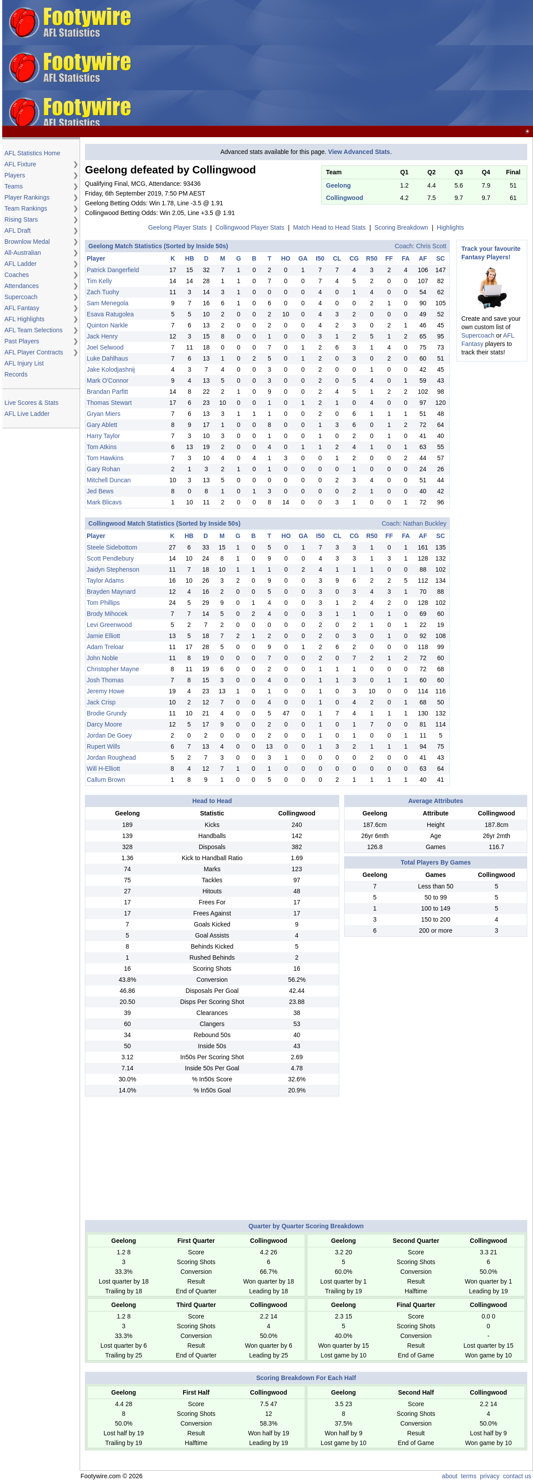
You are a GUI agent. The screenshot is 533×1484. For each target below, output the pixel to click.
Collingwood (344, 197)
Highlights (450, 227)
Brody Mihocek (107, 613)
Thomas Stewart (109, 402)
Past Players (21, 341)
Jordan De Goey (109, 735)
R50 (372, 258)
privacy (489, 1476)
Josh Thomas (105, 680)
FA (406, 258)
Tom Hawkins (105, 457)
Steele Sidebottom (112, 547)
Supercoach (21, 296)
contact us (517, 1476)
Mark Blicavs (104, 502)
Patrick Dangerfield (113, 269)
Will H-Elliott (103, 768)
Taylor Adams (105, 580)
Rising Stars (21, 219)
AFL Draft (17, 230)
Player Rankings (27, 197)
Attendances (21, 285)
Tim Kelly (99, 280)
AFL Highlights (24, 319)
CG (354, 258)
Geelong (338, 185)
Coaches (16, 274)
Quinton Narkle (107, 325)
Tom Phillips (103, 602)
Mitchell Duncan (109, 480)
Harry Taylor (103, 435)
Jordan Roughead (111, 757)
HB (189, 258)
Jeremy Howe (106, 691)
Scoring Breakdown (401, 227)
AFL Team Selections (33, 330)
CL (337, 258)
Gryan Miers (103, 413)
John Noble (102, 657)
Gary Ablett (102, 424)
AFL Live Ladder (27, 413)
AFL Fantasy (21, 307)
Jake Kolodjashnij (111, 369)
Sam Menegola (107, 303)
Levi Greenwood (109, 624)
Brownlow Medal (27, 241)
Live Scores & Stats (31, 402)
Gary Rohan (103, 469)
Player (96, 258)
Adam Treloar (105, 646)
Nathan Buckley (424, 523)
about (449, 1476)
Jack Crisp (101, 702)
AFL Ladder (20, 263)
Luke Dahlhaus (107, 358)
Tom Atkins (102, 446)
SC (440, 258)
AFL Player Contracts (33, 352)
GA (302, 258)
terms (468, 1476)
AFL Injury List (24, 363)
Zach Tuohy (103, 292)
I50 (320, 258)
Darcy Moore (104, 724)
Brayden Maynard (111, 591)
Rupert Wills (103, 746)
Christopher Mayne (113, 669)
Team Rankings (25, 208)
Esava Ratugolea (110, 314)
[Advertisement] (390, 63)
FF (389, 258)
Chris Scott (431, 246)
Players (14, 175)
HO (285, 258)
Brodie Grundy (107, 713)
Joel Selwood (105, 347)
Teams (13, 186)
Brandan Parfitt (107, 391)
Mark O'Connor (107, 380)
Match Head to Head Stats (329, 227)
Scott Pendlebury (110, 558)
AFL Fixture (20, 164)
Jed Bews (100, 491)
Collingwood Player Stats (249, 227)
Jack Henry (102, 336)
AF (423, 258)
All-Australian (22, 252)
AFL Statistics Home (32, 153)
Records (15, 374)
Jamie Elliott (103, 635)
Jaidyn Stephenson (113, 569)
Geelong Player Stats (177, 227)
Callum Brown (106, 779)
